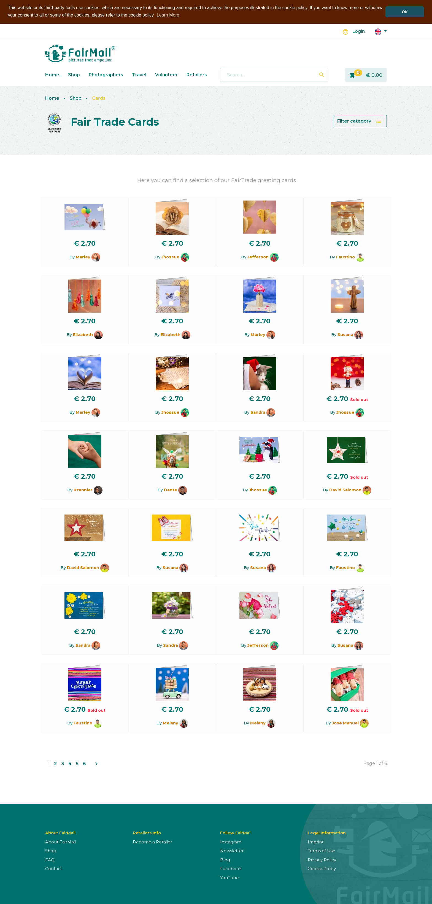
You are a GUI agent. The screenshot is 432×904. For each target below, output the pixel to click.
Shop (74, 74)
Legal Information (327, 832)
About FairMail (60, 841)
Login (358, 31)
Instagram (230, 841)
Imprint (315, 841)
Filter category (359, 121)
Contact (53, 868)
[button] (381, 31)
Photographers (106, 74)
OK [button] (405, 12)
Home (52, 74)
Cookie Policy (322, 868)
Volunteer (166, 74)
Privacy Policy (322, 859)
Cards (99, 98)
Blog (225, 859)
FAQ (50, 859)
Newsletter (232, 850)
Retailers (197, 74)
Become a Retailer (152, 841)
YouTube (229, 877)
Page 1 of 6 (375, 763)
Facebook (231, 868)
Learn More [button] (168, 15)
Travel (139, 74)
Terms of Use (321, 850)
